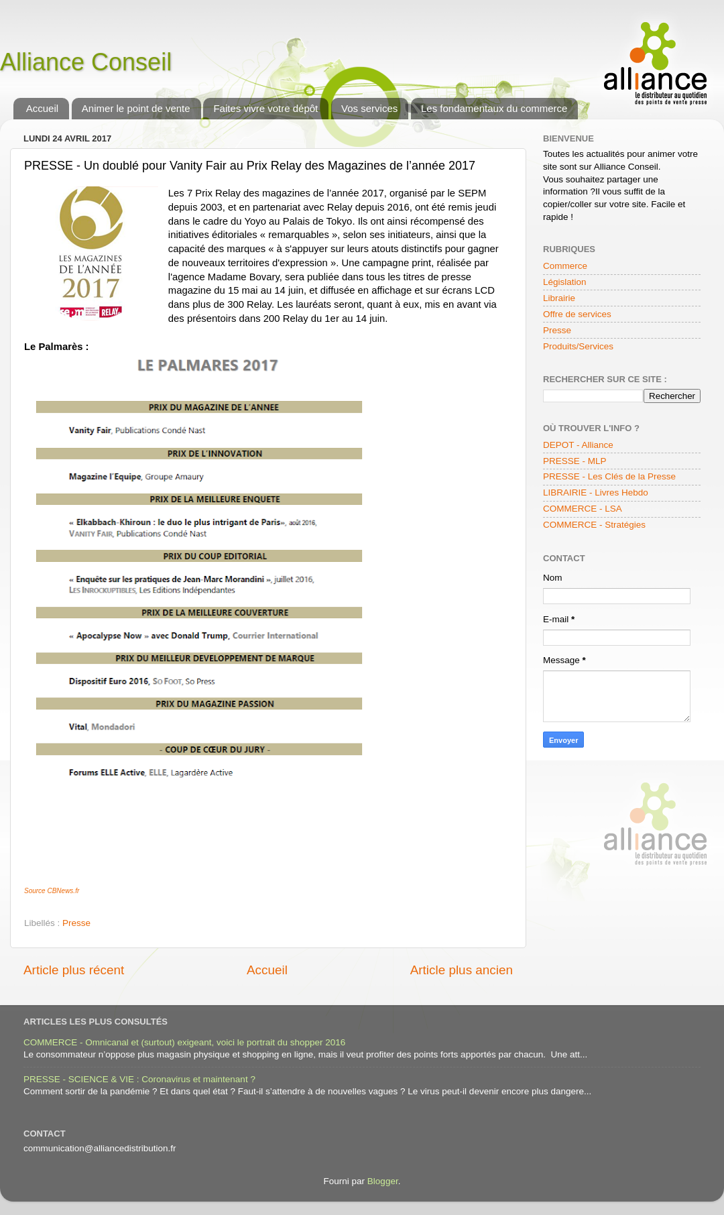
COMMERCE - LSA (582, 509)
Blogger (382, 1181)
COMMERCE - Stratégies (594, 525)
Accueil (42, 108)
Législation (565, 282)
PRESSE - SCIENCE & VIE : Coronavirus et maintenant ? (139, 1079)
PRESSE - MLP (575, 461)
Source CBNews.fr (51, 890)
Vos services (369, 108)
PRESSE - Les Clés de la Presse (609, 476)
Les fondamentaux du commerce (494, 108)
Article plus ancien (461, 970)
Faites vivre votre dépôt (265, 108)
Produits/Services (578, 346)
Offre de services (577, 314)
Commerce (565, 266)
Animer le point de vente (136, 108)
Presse (76, 923)
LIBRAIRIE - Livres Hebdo (595, 492)
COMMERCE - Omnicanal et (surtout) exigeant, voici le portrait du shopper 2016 (184, 1042)
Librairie (559, 298)
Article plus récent (73, 970)
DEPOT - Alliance (578, 445)
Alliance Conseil (86, 62)
